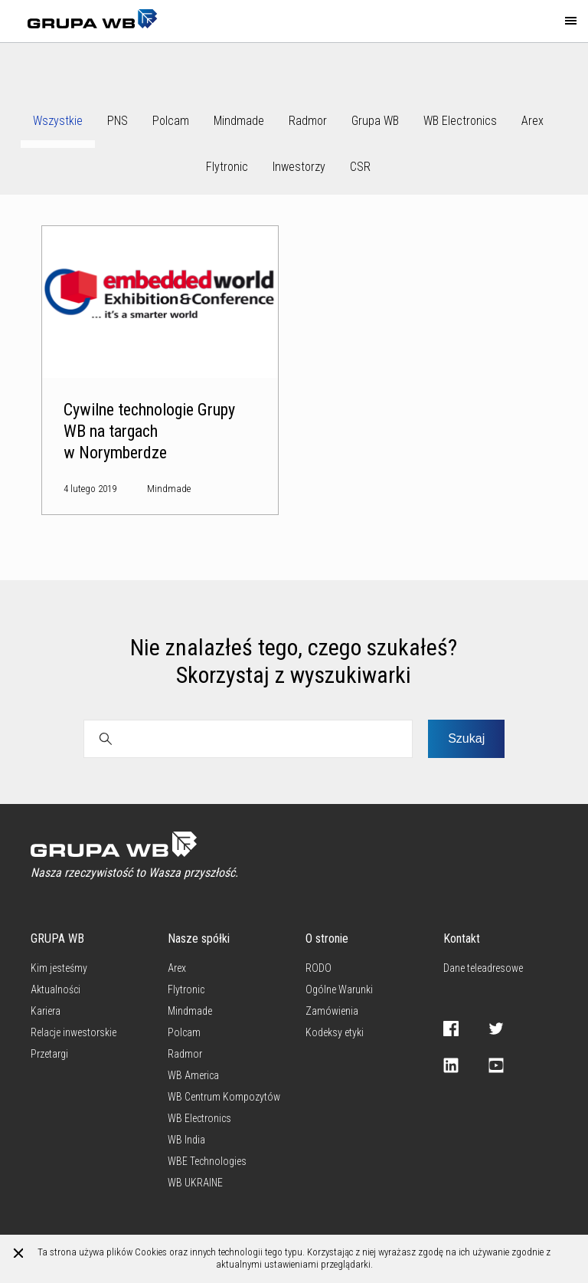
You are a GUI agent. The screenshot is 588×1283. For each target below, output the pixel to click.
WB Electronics (460, 120)
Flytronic (227, 166)
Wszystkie (58, 120)
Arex (532, 120)
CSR (360, 166)
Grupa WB (375, 120)
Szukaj (466, 738)
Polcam (170, 120)
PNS (117, 120)
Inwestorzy (299, 166)
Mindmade (239, 120)
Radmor (308, 120)
